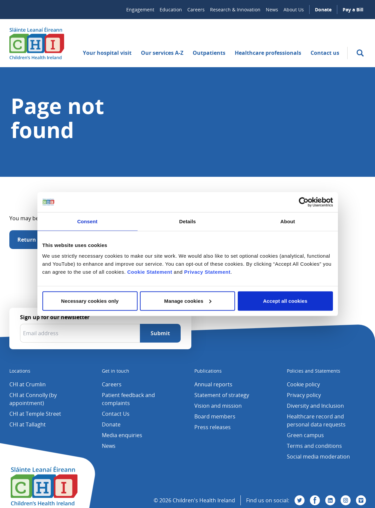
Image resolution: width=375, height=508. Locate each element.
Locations (19, 371)
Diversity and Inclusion (315, 405)
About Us (294, 9)
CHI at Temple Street (35, 413)
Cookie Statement (149, 271)
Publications (208, 371)
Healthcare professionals (268, 52)
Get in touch (115, 371)
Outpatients (209, 52)
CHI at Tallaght (27, 424)
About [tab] (287, 221)
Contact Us (116, 413)
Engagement (140, 9)
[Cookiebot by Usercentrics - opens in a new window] (303, 202)
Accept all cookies (285, 300)
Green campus (305, 435)
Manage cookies (187, 300)
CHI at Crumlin (27, 384)
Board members (214, 416)
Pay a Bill (353, 9)
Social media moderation (318, 456)
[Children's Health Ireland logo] (36, 43)
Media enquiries (122, 435)
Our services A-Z (162, 52)
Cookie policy (303, 384)
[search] (360, 53)
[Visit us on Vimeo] (361, 500)
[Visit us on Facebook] (315, 500)
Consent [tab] (87, 221)
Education (171, 9)
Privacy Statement (207, 271)
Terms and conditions (314, 446)
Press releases (212, 427)
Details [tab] (187, 221)
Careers (196, 9)
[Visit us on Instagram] (346, 500)
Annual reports (213, 384)
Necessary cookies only (90, 300)
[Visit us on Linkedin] (330, 500)
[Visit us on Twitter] (300, 500)
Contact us (325, 52)
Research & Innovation (235, 9)
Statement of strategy (221, 395)
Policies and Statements (313, 371)
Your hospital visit (107, 52)
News (272, 9)
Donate (323, 9)
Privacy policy (304, 395)
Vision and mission (218, 405)
